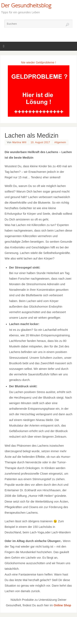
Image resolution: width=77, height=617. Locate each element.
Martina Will (19, 142)
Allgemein (60, 142)
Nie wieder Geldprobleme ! (38, 62)
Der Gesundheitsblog (26, 5)
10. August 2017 (40, 142)
